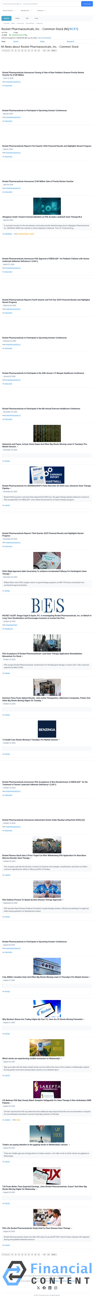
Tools (36, 18)
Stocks (17, 18)
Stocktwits (7, 875)
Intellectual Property (24, 234)
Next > (54, 50)
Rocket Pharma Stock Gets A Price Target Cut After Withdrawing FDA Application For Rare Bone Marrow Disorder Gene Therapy (44, 856)
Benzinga (7, 461)
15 (48, 50)
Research (70, 41)
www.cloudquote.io (64, 1276)
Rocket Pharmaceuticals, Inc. (13, 82)
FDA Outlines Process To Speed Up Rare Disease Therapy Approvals (33, 900)
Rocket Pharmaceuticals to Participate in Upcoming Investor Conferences (34, 110)
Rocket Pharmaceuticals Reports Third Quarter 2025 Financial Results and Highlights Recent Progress (43, 534)
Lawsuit (32, 234)
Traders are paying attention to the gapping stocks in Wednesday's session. (36, 1145)
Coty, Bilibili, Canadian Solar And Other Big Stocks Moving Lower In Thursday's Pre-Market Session (46, 977)
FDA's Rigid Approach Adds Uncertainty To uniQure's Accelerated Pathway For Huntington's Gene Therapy (44, 572)
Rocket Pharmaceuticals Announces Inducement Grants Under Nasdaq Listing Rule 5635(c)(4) (43, 820)
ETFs (27, 18)
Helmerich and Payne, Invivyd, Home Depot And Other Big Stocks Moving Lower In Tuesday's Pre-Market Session (44, 445)
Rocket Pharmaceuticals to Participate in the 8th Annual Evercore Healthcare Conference (41, 408)
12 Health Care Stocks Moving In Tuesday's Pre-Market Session (31, 740)
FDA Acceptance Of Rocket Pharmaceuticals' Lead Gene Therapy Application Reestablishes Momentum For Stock (42, 655)
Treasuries (39, 23)
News (13, 23)
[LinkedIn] (49, 1288)
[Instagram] (55, 1288)
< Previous (5, 50)
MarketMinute (8, 234)
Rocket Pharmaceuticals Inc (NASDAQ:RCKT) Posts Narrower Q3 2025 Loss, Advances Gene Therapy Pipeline (46, 487)
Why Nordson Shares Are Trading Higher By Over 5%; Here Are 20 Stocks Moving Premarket (43, 1019)
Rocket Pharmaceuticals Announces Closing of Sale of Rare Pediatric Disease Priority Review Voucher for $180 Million (43, 73)
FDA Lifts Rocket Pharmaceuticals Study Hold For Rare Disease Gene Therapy (37, 1228)
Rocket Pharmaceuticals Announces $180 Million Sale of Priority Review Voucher (37, 181)
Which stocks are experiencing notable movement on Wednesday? (32, 1058)
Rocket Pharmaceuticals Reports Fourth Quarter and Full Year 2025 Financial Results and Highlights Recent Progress (46, 301)
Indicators (40, 10)
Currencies (20, 23)
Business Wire (8, 85)
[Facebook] (44, 1288)
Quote (15, 41)
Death (18, 1120)
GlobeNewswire (9, 628)
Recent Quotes (8, 10)
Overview (6, 23)
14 (44, 50)
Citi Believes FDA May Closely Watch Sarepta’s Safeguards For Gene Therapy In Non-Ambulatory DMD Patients (46, 1101)
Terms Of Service (69, 1281)
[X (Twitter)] (38, 1288)
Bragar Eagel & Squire (11, 625)
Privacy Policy (54, 1281)
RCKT (73, 29)
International (30, 23)
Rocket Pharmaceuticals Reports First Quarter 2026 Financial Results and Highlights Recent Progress (46, 146)
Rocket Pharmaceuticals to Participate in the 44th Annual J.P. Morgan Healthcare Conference (43, 373)
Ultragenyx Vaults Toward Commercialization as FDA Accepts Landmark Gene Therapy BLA (42, 217)
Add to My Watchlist (49, 38)
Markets (6, 18)
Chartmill (7, 505)
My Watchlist (25, 10)
